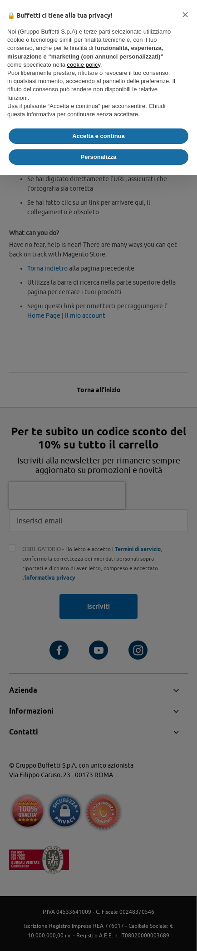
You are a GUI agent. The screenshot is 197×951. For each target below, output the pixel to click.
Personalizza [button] (99, 156)
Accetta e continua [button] (98, 136)
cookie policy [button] (83, 64)
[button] (185, 14)
